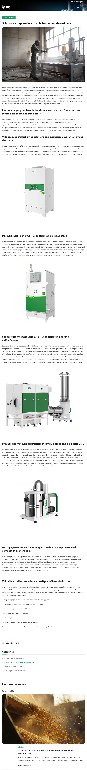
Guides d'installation (13, 666)
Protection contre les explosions (19, 662)
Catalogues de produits (14, 670)
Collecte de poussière (14, 658)
